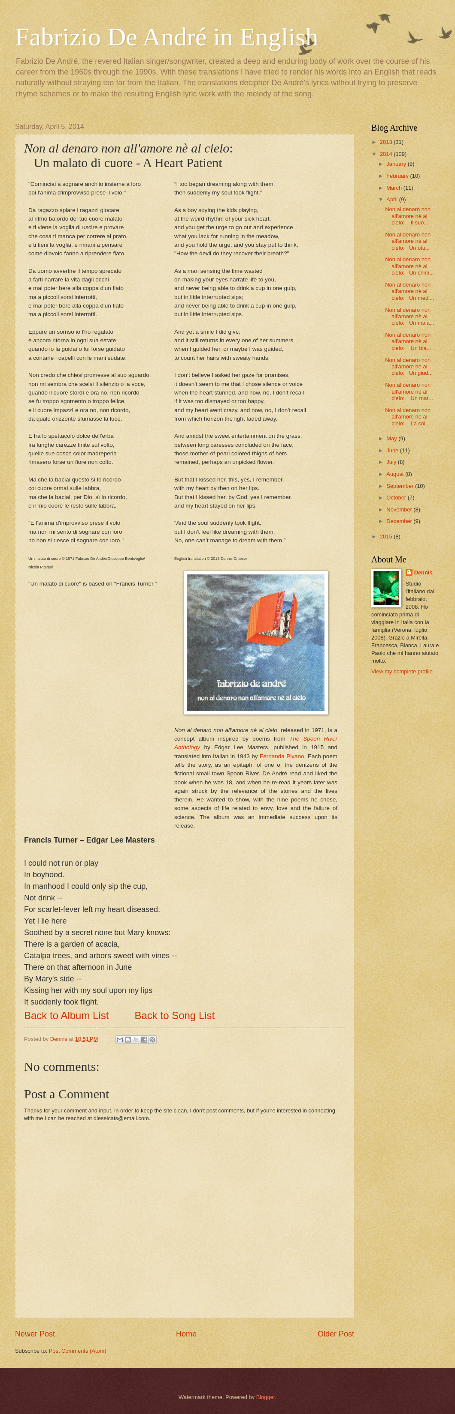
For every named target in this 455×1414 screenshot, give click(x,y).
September (400, 486)
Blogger (265, 1397)
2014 (387, 154)
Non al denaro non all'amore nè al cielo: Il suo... (408, 216)
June (393, 450)
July (391, 462)
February (398, 176)
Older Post (336, 1334)
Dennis (423, 572)
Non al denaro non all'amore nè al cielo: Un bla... (408, 341)
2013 (387, 142)
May (392, 438)
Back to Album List (66, 1015)
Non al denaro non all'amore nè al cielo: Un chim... (409, 266)
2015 (387, 536)
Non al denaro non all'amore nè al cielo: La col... (408, 417)
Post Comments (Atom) (77, 1351)
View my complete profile (402, 671)
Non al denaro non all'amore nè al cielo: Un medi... (409, 291)
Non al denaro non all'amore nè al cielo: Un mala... (409, 316)
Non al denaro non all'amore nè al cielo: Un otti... (408, 241)
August (395, 474)
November (399, 509)
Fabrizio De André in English (166, 37)
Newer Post (35, 1334)
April (392, 199)
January (396, 164)
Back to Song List (174, 1015)
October (396, 497)
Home (186, 1334)
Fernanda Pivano (282, 756)
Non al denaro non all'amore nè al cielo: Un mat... (409, 391)
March (394, 188)
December (399, 521)
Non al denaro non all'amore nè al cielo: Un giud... (409, 367)
